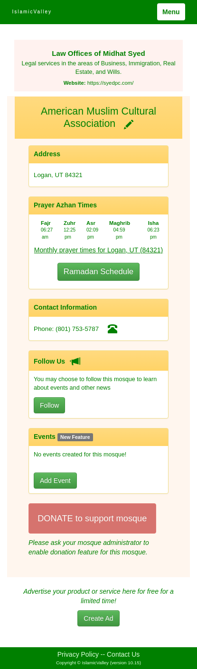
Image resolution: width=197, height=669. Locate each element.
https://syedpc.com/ (110, 83)
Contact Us (123, 654)
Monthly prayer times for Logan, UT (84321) (98, 250)
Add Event (55, 480)
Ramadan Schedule (98, 271)
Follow (49, 405)
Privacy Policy (78, 654)
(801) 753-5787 (77, 328)
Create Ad (98, 618)
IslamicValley (32, 11)
